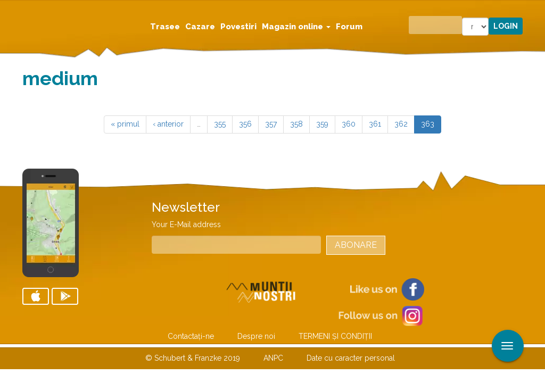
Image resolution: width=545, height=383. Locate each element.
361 (375, 124)
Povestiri (238, 26)
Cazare (200, 26)
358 (296, 124)
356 (245, 124)
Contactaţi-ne (191, 336)
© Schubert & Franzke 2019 (192, 358)
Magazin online (296, 26)
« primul (125, 124)
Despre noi (256, 336)
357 (271, 124)
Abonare (356, 245)
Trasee (165, 26)
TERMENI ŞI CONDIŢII (335, 336)
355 (220, 124)
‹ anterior (168, 124)
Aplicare (537, 9)
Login (505, 26)
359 (322, 124)
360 (349, 124)
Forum (349, 26)
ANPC (273, 358)
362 (401, 124)
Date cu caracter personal (351, 358)
